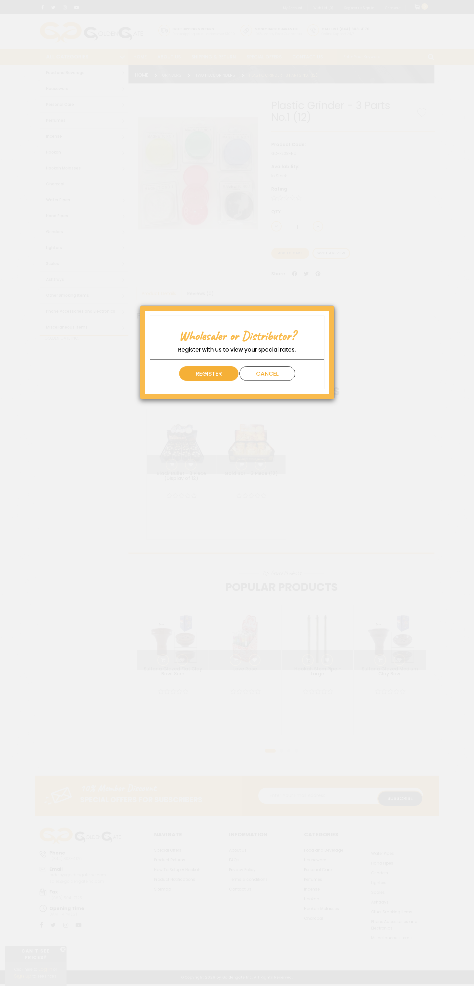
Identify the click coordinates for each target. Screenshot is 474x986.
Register (209, 373)
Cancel (267, 373)
